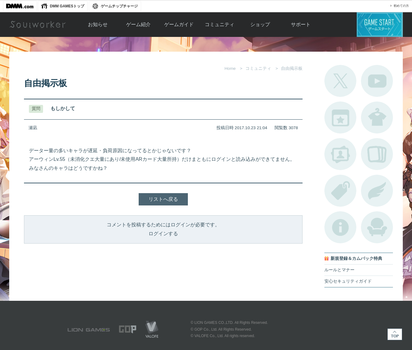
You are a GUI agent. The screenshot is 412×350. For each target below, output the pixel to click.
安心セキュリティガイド (348, 281)
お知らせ (98, 24)
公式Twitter (340, 81)
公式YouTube (377, 81)
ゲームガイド (179, 24)
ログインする (163, 233)
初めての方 (401, 5)
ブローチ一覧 (377, 191)
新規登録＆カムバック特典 (356, 258)
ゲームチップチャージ (119, 6)
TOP (394, 334)
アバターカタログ (377, 117)
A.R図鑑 (377, 154)
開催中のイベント (340, 117)
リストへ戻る (163, 199)
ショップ (260, 24)
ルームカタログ (377, 227)
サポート (301, 24)
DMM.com (20, 6)
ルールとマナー (339, 270)
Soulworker (37, 24)
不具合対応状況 (340, 227)
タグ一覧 (340, 191)
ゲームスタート (380, 24)
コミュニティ (219, 24)
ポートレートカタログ (340, 154)
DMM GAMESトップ (67, 6)
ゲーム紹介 (138, 24)
